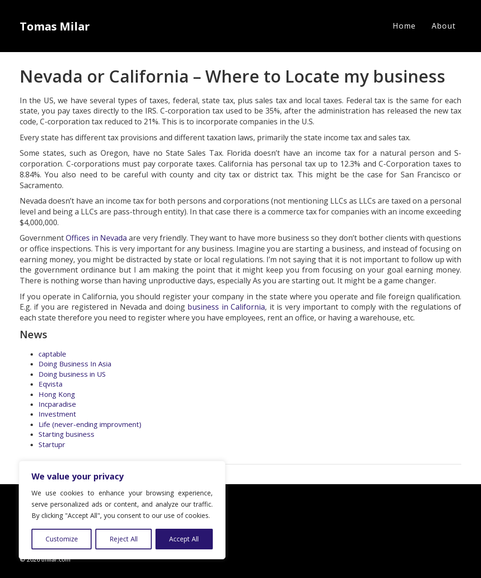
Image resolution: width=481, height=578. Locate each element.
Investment (57, 413)
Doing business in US (72, 374)
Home (404, 26)
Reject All (123, 538)
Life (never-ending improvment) (90, 424)
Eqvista (50, 383)
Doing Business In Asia (75, 363)
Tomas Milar (55, 26)
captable (52, 353)
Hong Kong (57, 394)
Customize (62, 538)
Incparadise (57, 404)
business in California (226, 307)
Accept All (184, 538)
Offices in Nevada (96, 238)
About (444, 26)
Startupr (52, 444)
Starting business (66, 434)
